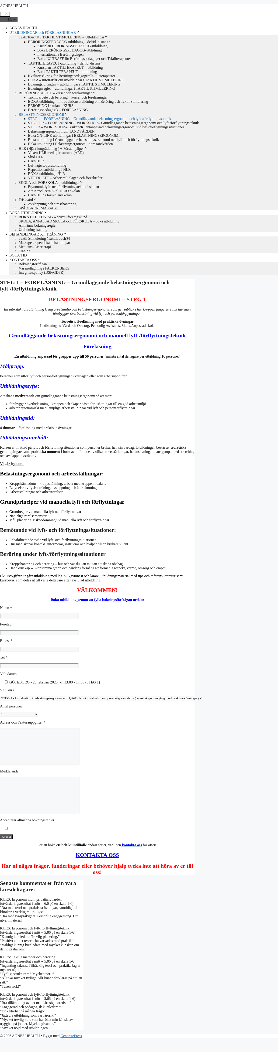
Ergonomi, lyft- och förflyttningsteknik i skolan (63, 187)
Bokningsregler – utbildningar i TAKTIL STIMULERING (71, 88)
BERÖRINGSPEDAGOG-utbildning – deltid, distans (70, 42)
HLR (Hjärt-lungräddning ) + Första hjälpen (53, 148)
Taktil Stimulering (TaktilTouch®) (44, 238)
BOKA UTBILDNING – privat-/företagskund (53, 217)
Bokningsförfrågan (33, 264)
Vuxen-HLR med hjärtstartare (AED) (56, 153)
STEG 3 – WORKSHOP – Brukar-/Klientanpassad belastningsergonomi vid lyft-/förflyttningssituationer (106, 127)
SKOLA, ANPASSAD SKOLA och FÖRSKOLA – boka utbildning (69, 221)
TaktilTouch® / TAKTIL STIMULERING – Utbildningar (63, 37)
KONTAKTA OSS (25, 260)
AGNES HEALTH (14, 6)
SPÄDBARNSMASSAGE (39, 208)
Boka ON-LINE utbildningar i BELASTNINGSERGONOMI (74, 135)
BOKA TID (18, 255)
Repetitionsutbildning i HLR (49, 169)
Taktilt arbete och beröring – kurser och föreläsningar (68, 97)
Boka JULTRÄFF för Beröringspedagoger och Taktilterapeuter (84, 59)
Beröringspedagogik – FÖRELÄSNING (58, 110)
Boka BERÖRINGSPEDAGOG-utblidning (69, 50)
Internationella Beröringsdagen (60, 54)
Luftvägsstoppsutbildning (47, 165)
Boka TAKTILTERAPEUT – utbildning (67, 72)
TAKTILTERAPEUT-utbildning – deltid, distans (66, 63)
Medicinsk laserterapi (35, 247)
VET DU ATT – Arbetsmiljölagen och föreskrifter (65, 178)
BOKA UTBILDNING (28, 213)
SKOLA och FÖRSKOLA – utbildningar (51, 182)
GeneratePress (71, 1050)
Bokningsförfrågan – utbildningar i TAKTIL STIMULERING (74, 84)
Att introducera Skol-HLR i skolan (54, 191)
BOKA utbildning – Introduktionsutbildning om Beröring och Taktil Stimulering (88, 101)
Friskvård (28, 200)
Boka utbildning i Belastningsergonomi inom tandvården (70, 144)
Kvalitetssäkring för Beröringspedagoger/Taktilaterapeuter (71, 76)
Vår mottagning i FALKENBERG (44, 268)
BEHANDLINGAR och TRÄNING (38, 234)
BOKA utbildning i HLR (46, 174)
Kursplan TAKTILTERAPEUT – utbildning (70, 67)
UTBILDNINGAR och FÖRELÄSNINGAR (44, 32)
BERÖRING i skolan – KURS (50, 106)
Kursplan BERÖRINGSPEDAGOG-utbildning (72, 46)
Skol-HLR (36, 157)
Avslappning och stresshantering (52, 204)
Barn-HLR (36, 161)
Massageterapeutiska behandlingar (44, 243)
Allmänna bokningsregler (38, 225)
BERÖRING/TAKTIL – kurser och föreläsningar (57, 93)
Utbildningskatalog (33, 230)
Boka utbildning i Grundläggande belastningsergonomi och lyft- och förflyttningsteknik (93, 140)
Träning (24, 251)
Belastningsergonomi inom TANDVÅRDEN (61, 131)
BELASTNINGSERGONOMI (43, 114)
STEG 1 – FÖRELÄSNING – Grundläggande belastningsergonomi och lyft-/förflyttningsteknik (99, 119)
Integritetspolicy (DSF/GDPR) (41, 272)
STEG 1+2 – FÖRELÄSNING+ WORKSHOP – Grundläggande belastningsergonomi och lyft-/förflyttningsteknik (113, 123)
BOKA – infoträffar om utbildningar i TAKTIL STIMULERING (76, 80)
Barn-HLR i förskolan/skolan (50, 195)
